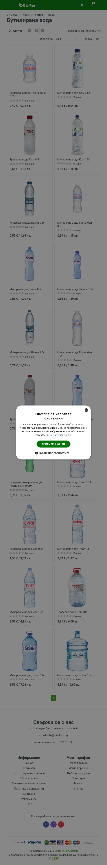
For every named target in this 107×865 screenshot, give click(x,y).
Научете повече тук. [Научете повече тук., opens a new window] (61, 435)
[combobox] (86, 410)
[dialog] (53, 432)
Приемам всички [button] (53, 444)
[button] (53, 453)
